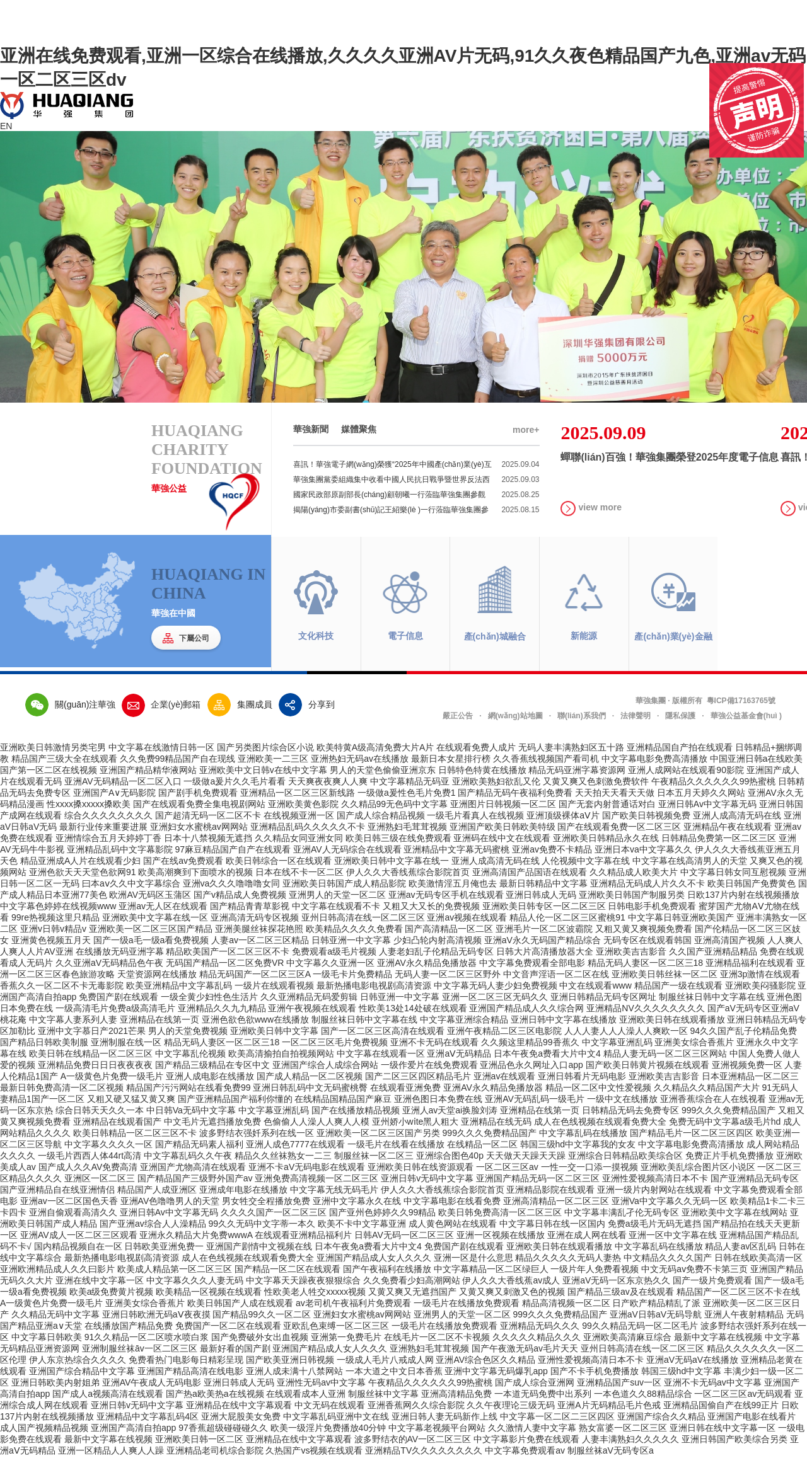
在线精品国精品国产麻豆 (343, 1117)
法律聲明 (635, 734)
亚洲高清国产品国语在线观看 (529, 890)
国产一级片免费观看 (712, 1299)
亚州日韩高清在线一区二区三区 (363, 936)
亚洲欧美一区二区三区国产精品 (150, 947)
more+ (526, 448)
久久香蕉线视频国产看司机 (546, 777)
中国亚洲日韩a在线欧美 (756, 777)
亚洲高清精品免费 (456, 1412)
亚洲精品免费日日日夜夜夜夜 (95, 1083)
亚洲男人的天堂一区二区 (337, 913)
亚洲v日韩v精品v (53, 947)
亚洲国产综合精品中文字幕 (82, 1389)
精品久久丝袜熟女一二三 (283, 1174)
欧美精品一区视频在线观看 (209, 1310)
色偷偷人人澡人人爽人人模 (316, 1140)
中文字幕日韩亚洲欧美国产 (681, 936)
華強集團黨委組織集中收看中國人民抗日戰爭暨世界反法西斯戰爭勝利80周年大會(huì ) (416, 497)
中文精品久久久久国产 (668, 1276)
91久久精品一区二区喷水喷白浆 (146, 1355)
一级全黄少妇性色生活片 (209, 1015)
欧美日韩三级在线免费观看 (398, 856)
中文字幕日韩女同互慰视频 (733, 890)
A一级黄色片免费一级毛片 (112, 1094)
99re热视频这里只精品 (55, 936)
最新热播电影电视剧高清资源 (373, 1004)
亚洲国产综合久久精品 (661, 1435)
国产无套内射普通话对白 (607, 822)
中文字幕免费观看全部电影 (532, 981)
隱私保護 (680, 734)
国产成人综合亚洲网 (534, 1401)
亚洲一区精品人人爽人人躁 (111, 1469)
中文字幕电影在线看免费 (452, 1219)
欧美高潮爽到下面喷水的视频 (195, 890)
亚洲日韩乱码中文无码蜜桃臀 (310, 1106)
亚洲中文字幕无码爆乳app (495, 1389)
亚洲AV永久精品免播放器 (427, 981)
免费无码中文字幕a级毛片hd (725, 1140)
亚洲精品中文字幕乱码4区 (147, 1435)
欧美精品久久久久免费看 (354, 947)
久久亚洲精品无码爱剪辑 (308, 1015)
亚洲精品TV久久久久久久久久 (423, 1469)
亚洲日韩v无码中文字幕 (427, 1196)
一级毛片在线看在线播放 (395, 1162)
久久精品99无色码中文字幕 (394, 822)
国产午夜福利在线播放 (387, 1287)
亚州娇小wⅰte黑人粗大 (415, 1140)
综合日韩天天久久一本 (99, 1128)
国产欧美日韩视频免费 (646, 834)
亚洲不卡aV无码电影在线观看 (306, 1185)
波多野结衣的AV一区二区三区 (413, 1457)
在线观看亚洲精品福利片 (303, 1253)
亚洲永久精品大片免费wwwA (195, 1253)
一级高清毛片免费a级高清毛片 (115, 1026)
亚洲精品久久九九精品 (222, 1026)
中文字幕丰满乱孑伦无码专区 (621, 1230)
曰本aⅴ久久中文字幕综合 (131, 902)
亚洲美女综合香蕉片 (694, 1060)
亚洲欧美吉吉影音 (631, 970)
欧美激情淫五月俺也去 (453, 902)
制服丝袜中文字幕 (383, 1412)
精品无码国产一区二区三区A (255, 992)
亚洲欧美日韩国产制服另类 (632, 913)
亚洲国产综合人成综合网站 (325, 1083)
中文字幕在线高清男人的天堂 (689, 879)
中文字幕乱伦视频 (190, 1072)
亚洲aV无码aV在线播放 (692, 1378)
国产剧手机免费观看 (198, 811)
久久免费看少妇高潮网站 (411, 1299)
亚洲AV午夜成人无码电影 (152, 1401)
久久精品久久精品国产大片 (707, 1106)
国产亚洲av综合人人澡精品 (153, 1242)
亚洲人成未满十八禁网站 (294, 1389)
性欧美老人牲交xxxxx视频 (315, 1310)
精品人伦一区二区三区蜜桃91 (567, 936)
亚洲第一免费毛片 (346, 1355)
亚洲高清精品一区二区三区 (556, 1219)
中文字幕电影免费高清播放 (654, 777)
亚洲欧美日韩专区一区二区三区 (544, 924)
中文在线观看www (595, 1004)
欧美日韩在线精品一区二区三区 (91, 1072)
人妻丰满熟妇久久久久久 (630, 1457)
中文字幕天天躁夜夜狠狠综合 (303, 1299)
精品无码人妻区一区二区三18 (646, 981)
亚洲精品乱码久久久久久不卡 (307, 845)
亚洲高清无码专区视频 (255, 936)
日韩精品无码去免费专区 (630, 1128)
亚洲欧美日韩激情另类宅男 (53, 765)
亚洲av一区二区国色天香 (69, 1219)
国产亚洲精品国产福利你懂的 (235, 1117)
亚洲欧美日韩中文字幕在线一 (391, 879)
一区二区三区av (507, 1185)
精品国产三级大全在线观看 (64, 777)
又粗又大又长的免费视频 (431, 924)
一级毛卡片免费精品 (352, 992)
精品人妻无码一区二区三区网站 (665, 1072)
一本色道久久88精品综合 (643, 1412)
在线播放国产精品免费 (128, 1344)
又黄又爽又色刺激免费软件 (596, 800)
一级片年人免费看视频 (594, 1287)
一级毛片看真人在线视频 (475, 834)
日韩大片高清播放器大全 (544, 970)
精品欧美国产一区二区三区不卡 (227, 970)
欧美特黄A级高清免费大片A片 (375, 765)
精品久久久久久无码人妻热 (568, 1276)
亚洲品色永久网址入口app (531, 1083)
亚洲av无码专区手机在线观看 (446, 913)
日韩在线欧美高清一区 (758, 1276)
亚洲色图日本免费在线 (438, 1117)
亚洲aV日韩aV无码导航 (656, 1333)
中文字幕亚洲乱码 (617, 1060)
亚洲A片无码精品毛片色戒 (608, 1423)
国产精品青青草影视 (249, 924)
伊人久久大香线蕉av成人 (511, 1299)
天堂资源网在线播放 (157, 992)
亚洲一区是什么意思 (473, 1276)
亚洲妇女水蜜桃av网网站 (199, 845)
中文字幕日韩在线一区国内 (552, 1242)
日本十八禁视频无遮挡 (208, 856)
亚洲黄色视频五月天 (51, 958)
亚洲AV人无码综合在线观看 (347, 868)
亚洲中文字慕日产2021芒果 (92, 1049)
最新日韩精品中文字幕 (543, 902)
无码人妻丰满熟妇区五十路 (571, 765)
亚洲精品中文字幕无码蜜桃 (456, 868)
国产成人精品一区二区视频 (310, 1094)
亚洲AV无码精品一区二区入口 (123, 800)
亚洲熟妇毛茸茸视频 (407, 845)
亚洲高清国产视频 (729, 958)
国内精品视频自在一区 (78, 1265)
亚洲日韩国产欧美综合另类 (734, 1457)
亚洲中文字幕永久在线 (357, 1219)
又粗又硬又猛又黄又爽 (131, 1117)
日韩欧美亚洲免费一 (164, 1265)
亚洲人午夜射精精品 (744, 1333)
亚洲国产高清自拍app (133, 1446)
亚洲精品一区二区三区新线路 (297, 811)
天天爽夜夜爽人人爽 (328, 800)
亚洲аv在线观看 (504, 1094)
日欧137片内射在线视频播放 (743, 913)
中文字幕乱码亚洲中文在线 (336, 1435)
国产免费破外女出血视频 (259, 1355)
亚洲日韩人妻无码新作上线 (444, 1435)
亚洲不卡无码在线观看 (434, 1060)
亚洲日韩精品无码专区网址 (603, 1015)
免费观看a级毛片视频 (334, 970)
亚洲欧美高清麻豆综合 (627, 1355)
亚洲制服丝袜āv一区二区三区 (139, 1367)
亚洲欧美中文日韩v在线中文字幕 (263, 788)
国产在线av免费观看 (183, 879)
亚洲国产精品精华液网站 (148, 788)
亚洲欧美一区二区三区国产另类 (378, 1151)
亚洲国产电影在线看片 (751, 1435)
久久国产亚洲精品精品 (713, 970)
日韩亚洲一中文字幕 (351, 958)
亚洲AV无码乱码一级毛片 (534, 1117)
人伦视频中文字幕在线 (586, 879)
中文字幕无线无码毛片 (334, 1208)
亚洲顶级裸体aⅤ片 (563, 834)
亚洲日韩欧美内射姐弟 (55, 1401)
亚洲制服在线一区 (126, 1060)
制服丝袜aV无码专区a (610, 1469)
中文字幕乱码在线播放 (583, 1151)
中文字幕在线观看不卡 (336, 924)
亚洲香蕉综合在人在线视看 (713, 1117)
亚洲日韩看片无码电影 (582, 1094)
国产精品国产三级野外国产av (195, 1196)
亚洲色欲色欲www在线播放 (255, 1038)
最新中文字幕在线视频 (718, 1355)
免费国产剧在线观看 (118, 1015)
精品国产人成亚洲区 (157, 1208)
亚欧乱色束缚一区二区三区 (336, 1344)
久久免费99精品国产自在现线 (178, 777)
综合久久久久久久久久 (108, 834)
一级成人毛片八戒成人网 (385, 1378)
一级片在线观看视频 (274, 1004)
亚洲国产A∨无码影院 (114, 811)
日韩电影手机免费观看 (652, 924)
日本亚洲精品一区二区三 (750, 1094)
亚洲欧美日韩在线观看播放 (672, 1038)
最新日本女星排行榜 (451, 777)
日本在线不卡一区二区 (299, 890)
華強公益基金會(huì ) (746, 734)
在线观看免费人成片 (476, 765)
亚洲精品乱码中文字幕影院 (120, 868)
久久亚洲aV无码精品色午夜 (109, 981)
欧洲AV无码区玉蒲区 (150, 913)
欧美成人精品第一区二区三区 (174, 1287)
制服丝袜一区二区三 (374, 1174)
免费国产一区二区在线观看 (228, 1344)
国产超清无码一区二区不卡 (208, 834)
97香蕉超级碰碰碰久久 (223, 1446)
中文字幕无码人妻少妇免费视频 (495, 1004)
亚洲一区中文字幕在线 (673, 1253)
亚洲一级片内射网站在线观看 (654, 1208)
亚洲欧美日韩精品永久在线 (606, 856)
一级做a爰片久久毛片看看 (234, 800)
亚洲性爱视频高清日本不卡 (655, 1196)
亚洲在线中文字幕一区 (99, 1299)
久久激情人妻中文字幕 (532, 1446)
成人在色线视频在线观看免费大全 (600, 1140)
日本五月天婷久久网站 (701, 811)
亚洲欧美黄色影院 (303, 822)
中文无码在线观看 (329, 1423)
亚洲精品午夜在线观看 (727, 845)
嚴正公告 (458, 734)
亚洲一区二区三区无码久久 (495, 1015)
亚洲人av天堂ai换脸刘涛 (450, 1128)
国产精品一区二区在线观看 (287, 1287)
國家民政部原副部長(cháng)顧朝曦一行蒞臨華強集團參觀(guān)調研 (416, 512)
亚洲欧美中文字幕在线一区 (155, 936)
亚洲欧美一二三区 (273, 777)
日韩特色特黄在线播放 (482, 788)
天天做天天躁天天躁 (526, 1174)
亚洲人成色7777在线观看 (295, 1162)
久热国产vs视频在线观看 (314, 1469)
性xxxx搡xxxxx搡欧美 (89, 822)
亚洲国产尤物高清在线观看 (193, 1185)
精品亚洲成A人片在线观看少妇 (80, 879)
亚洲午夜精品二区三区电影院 (504, 1049)
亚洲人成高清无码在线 (737, 834)
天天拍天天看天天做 (614, 811)
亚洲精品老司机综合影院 (215, 1469)
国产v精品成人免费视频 (240, 913)
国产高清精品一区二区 (449, 947)
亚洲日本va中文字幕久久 (643, 868)
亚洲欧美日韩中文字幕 (274, 1049)
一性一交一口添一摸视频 (589, 1185)
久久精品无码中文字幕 (55, 1333)
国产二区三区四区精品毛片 (418, 1094)
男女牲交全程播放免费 (266, 1219)
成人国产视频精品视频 (44, 1446)
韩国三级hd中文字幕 (681, 1389)
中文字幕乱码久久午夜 (188, 1174)
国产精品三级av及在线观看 (620, 1310)
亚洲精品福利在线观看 (749, 981)
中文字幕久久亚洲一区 (330, 981)
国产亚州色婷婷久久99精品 (382, 1230)
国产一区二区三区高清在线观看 (382, 1049)
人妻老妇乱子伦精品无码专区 (436, 970)
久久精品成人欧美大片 (633, 890)
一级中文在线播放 (622, 1117)
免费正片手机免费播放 (729, 1174)
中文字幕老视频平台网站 (436, 1446)
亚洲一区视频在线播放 (500, 1253)
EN (6, 126)
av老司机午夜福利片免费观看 (353, 1321)
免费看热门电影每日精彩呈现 (186, 1378)
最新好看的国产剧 (235, 1367)
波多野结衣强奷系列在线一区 (256, 1151)
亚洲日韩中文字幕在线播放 (564, 1038)
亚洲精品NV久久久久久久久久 (645, 1026)
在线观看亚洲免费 (405, 1106)
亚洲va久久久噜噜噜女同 (232, 902)
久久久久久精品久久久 (536, 1355)
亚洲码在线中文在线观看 (501, 856)
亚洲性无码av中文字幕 (321, 1401)
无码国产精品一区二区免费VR (225, 981)
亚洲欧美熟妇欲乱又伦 (496, 800)
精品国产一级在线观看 (678, 1004)
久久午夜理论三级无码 (511, 1423)
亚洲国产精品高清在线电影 (190, 1389)
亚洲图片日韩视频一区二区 (503, 822)
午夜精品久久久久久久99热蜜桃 (713, 800)
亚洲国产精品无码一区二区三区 (538, 1196)
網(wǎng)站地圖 (515, 734)
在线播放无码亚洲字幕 (120, 970)
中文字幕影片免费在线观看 (526, 1457)
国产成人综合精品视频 (381, 834)
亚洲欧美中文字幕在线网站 (734, 1230)
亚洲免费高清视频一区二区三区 (316, 1196)
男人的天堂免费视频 (188, 1049)
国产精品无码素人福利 (199, 1162)
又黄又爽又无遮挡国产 (412, 1310)
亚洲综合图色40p (450, 1174)
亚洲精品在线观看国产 (117, 1140)
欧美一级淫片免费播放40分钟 (328, 1446)
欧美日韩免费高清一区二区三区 (500, 1230)
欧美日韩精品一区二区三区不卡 (135, 1151)
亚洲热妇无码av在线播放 (360, 777)
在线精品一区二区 (482, 1162)
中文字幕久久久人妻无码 (194, 1299)
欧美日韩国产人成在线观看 (240, 1321)
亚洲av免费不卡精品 (552, 868)
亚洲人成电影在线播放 (210, 1094)
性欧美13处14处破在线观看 (413, 1026)
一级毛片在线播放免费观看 (467, 1321)
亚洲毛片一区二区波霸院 (544, 947)
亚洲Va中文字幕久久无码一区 (670, 1219)
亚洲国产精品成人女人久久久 (373, 1276)
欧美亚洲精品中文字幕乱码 (179, 1004)
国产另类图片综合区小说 (265, 765)
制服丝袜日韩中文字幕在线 (712, 1015)
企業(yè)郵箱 (162, 723)
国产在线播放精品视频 (355, 1128)
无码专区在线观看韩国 (647, 958)
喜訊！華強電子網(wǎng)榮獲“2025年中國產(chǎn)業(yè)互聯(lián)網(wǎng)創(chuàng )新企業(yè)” (416, 482)
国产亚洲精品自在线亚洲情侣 (57, 1208)
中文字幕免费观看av (525, 1469)
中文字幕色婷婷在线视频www (58, 924)
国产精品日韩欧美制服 (44, 1060)
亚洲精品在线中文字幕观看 (239, 1423)
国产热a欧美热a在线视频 (215, 1412)
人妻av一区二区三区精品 (260, 958)
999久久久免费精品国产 (728, 1128)
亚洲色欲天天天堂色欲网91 (82, 890)
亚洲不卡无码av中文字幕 (713, 1401)
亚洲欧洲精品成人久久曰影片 (57, 1287)
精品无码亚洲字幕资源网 (576, 788)
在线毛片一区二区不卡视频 (437, 1355)
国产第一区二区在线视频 (48, 788)
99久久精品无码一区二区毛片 (640, 1344)
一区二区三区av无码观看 (743, 1412)
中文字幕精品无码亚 (410, 800)
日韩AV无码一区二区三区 (404, 1253)
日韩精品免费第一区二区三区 (718, 856)
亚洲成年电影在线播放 (243, 1208)
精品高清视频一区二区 (566, 1321)
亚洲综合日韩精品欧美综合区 (625, 1174)
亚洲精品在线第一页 (159, 1038)
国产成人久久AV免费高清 (88, 1185)
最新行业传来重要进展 (103, 845)
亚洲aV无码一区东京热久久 (616, 1299)
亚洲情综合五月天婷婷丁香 (108, 856)
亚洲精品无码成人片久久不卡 (647, 902)
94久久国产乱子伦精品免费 (743, 1049)
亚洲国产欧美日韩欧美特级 (502, 845)
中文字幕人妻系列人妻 (73, 1038)
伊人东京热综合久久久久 (77, 1378)
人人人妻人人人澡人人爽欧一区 (626, 1049)
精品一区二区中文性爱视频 (598, 1106)
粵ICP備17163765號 (741, 719)
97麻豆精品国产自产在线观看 (233, 868)
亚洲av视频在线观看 (467, 936)
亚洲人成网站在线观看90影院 (686, 788)
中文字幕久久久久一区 (108, 1162)
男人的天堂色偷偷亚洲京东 (383, 788)
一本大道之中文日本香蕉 (394, 1389)
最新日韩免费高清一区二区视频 (62, 1106)
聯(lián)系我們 (581, 734)
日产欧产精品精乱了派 (656, 1321)
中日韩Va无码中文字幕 (191, 1128)
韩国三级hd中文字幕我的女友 (578, 1162)
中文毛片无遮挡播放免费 (212, 1140)
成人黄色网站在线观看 (453, 1242)
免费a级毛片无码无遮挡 (654, 1242)
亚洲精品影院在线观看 (550, 1208)
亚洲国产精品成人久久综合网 (526, 1026)
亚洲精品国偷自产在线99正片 (721, 1423)
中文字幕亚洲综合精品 (464, 1038)
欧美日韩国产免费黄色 (751, 902)
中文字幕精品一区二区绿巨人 (491, 1287)
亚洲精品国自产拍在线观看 (680, 765)
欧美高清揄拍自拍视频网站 (281, 1072)
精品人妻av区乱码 (740, 1265)
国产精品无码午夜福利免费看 (515, 811)
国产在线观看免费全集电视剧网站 (199, 822)
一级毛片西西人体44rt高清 (89, 1174)
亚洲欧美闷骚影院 (760, 1004)
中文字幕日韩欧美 (46, 1355)
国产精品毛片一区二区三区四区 (691, 1151)
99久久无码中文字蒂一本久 (262, 1242)
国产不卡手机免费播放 (594, 1389)
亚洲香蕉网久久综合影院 (416, 1423)
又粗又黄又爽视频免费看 (643, 947)
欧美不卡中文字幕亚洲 (362, 1242)
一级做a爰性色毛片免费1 (406, 811)
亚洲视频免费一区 (747, 1083)
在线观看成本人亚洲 (305, 1412)
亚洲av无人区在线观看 (163, 924)
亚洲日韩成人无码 (541, 913)
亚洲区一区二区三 (99, 1196)
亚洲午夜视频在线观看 (312, 1026)
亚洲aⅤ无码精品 (459, 1072)
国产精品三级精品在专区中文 (212, 1083)
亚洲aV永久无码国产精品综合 (542, 958)
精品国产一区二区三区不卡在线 (738, 1310)
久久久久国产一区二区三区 (274, 1230)
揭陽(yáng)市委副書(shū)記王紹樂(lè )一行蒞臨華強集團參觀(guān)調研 (416, 528)
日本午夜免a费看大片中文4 (547, 1072)
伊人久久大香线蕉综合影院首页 (408, 890)
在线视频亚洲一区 (299, 834)
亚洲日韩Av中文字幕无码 (707, 822)
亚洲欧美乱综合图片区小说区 (698, 1185)
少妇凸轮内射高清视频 (437, 958)
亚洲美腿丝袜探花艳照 (259, 947)
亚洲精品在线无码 (496, 1140)
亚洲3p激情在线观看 (760, 992)
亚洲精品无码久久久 (539, 1344)
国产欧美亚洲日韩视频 (290, 1378)
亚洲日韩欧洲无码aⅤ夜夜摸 (156, 1333)
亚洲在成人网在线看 (587, 1253)
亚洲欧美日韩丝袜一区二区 (664, 992)
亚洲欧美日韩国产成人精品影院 (344, 902)
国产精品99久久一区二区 (261, 1333)
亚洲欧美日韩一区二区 (199, 1457)
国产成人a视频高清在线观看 (107, 1412)
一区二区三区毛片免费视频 (335, 1060)
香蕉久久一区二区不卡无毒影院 (62, 1004)
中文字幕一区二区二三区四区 (557, 1435)
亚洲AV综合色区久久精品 (485, 1378)
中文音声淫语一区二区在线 (556, 992)
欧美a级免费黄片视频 (111, 1310)
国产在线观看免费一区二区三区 (619, 845)
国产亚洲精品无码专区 (755, 1196)
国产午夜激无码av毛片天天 (525, 1367)
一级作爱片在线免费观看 (429, 1083)
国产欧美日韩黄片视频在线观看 (647, 1083)
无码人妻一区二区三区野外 (448, 992)
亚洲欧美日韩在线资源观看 (420, 1185)
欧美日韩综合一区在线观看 (279, 879)
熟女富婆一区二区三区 (623, 1446)
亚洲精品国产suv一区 (619, 1401)
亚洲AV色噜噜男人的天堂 (170, 1219)
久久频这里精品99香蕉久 (530, 1060)
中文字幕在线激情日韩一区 (161, 765)
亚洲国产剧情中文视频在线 (259, 1265)
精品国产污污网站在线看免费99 (188, 1106)
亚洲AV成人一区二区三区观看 (78, 1253)
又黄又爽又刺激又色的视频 (512, 1310)
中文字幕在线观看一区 (381, 1072)
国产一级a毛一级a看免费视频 (151, 958)
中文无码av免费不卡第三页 (694, 1287)
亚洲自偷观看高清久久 (73, 1230)
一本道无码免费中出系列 (542, 1412)
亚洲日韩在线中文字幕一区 (722, 1446)
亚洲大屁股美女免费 (241, 1435)
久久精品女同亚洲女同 (299, 856)
